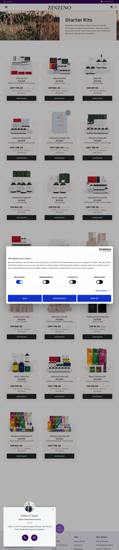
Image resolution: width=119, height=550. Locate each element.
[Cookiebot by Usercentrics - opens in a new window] (100, 250)
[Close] (53, 509)
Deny (25, 298)
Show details (101, 291)
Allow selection (59, 298)
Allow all (94, 298)
